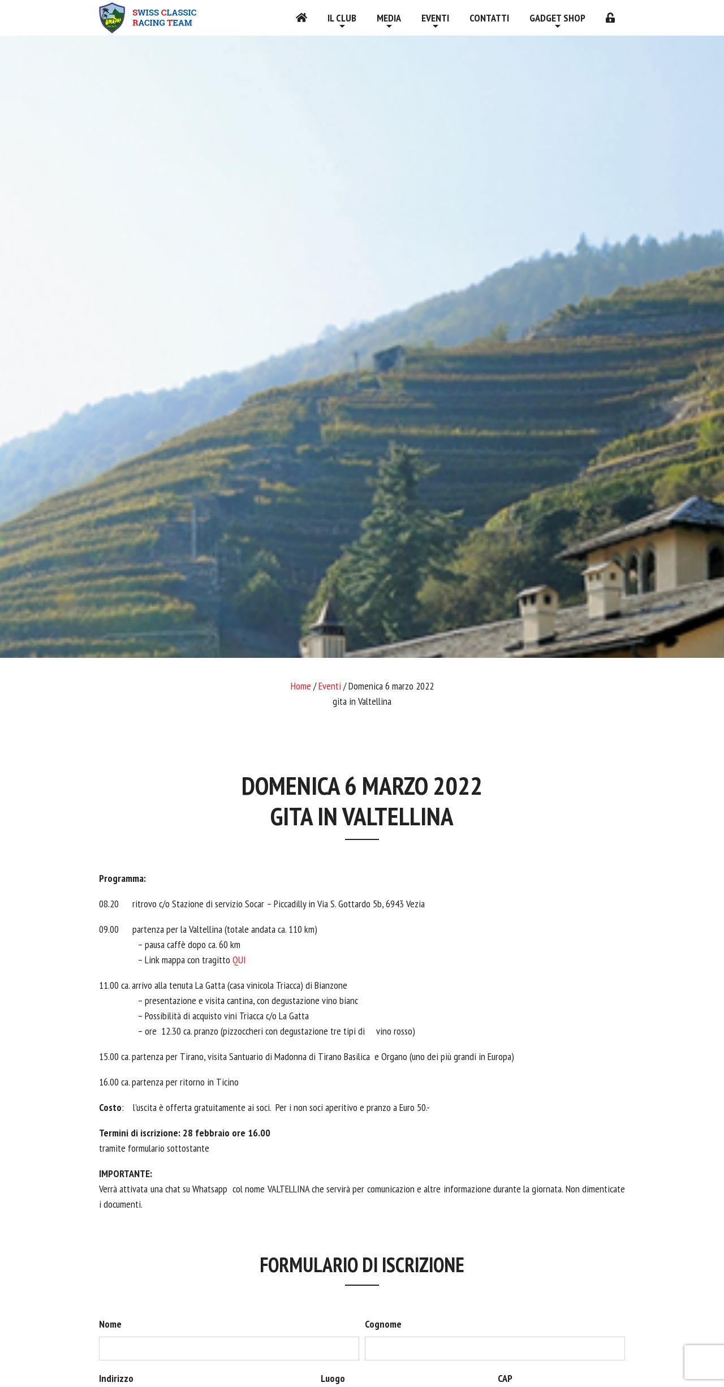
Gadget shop (557, 17)
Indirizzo (116, 1378)
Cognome (383, 1323)
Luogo (333, 1378)
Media (389, 17)
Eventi (435, 17)
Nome (110, 1323)
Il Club (341, 17)
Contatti (489, 17)
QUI (239, 959)
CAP (505, 1378)
